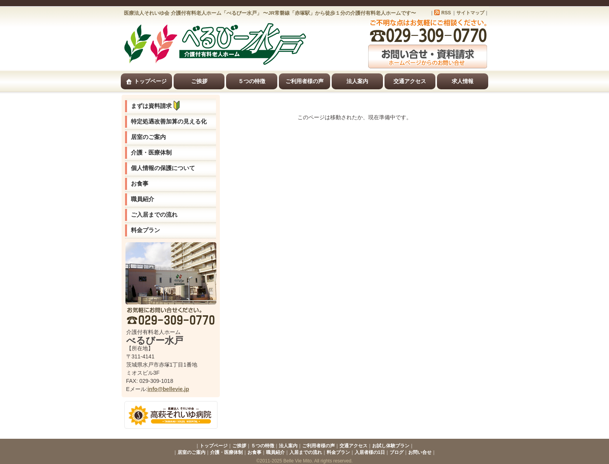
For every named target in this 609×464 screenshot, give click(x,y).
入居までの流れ (305, 452)
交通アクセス (409, 81)
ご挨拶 (199, 81)
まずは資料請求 (157, 106)
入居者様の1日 (370, 452)
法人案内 (357, 81)
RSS (446, 13)
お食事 (139, 183)
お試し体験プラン (390, 445)
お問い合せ (420, 452)
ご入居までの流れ (154, 214)
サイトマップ (470, 13)
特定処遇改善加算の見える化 (169, 121)
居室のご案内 (148, 137)
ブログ (397, 452)
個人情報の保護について (163, 168)
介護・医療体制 (151, 152)
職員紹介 (142, 199)
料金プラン (145, 230)
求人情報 (462, 81)
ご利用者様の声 (304, 81)
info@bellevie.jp (168, 389)
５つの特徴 (251, 81)
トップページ (146, 81)
